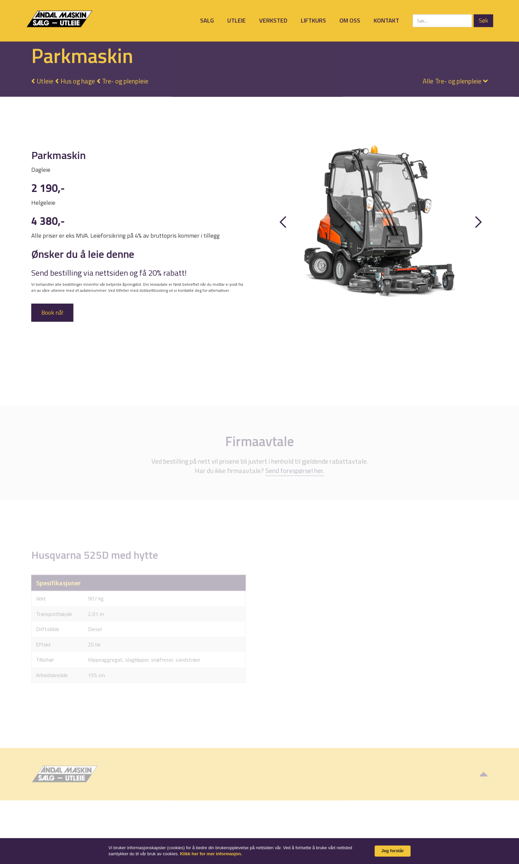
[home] (59, 19)
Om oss (349, 20)
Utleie (236, 20)
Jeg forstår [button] (392, 850)
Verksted (273, 20)
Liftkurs (313, 20)
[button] (452, 78)
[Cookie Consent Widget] (259, 851)
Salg (207, 20)
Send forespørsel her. (294, 480)
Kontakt (386, 20)
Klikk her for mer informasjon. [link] (211, 853)
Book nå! (52, 312)
